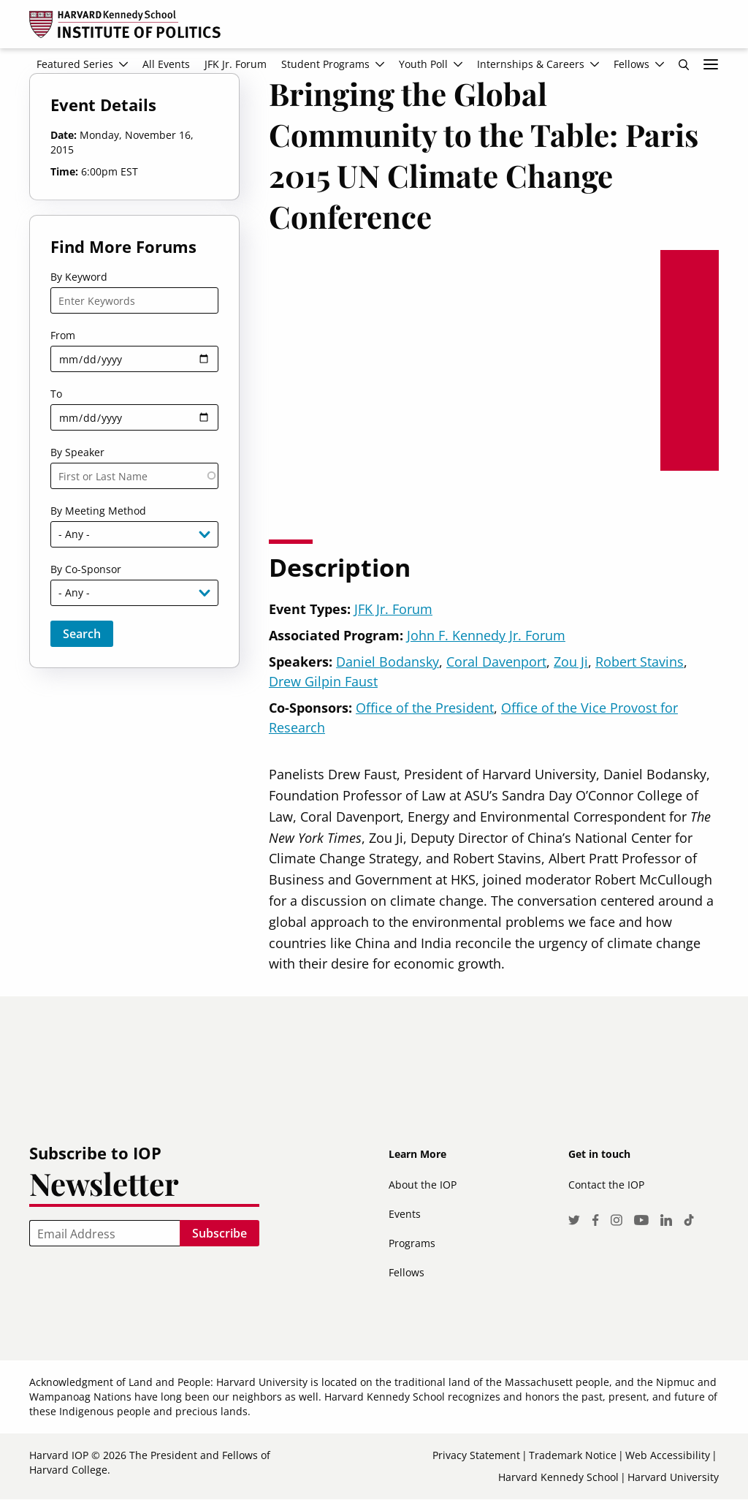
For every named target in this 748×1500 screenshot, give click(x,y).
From (62, 335)
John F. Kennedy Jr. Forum (486, 635)
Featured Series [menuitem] (75, 64)
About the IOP (423, 1185)
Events (405, 1214)
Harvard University (673, 1477)
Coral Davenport (496, 661)
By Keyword (78, 277)
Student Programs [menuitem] (325, 64)
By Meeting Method (98, 511)
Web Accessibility (667, 1455)
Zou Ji (571, 661)
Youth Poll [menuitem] (423, 64)
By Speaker (77, 452)
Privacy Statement (476, 1455)
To (56, 394)
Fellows (406, 1272)
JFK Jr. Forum (393, 609)
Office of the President (425, 707)
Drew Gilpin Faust (323, 681)
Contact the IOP (606, 1185)
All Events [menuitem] (166, 64)
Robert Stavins (639, 661)
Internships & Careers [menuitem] (530, 64)
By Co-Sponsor (85, 569)
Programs (412, 1243)
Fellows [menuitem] (631, 64)
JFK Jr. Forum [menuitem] (236, 64)
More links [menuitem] (710, 64)
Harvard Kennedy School (558, 1477)
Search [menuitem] (684, 64)
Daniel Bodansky (387, 661)
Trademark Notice (573, 1455)
